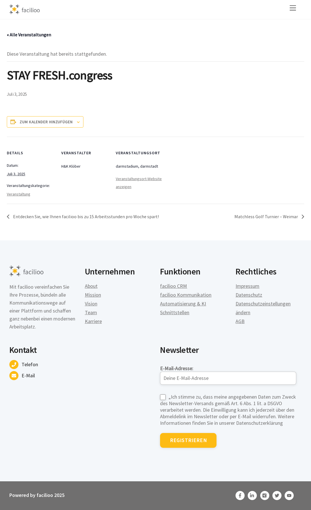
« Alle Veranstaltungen (29, 35)
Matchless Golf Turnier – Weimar (266, 216)
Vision (91, 303)
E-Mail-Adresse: (228, 375)
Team (91, 312)
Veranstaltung (18, 194)
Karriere (93, 321)
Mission (93, 295)
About (91, 286)
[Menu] (293, 8)
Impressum (247, 286)
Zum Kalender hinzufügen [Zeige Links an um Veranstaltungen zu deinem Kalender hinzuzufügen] (46, 121)
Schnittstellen (174, 312)
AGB (240, 321)
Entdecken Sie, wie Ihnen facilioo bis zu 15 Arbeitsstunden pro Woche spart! (85, 216)
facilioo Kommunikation (185, 295)
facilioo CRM (173, 286)
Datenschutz (249, 295)
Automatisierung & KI (183, 303)
